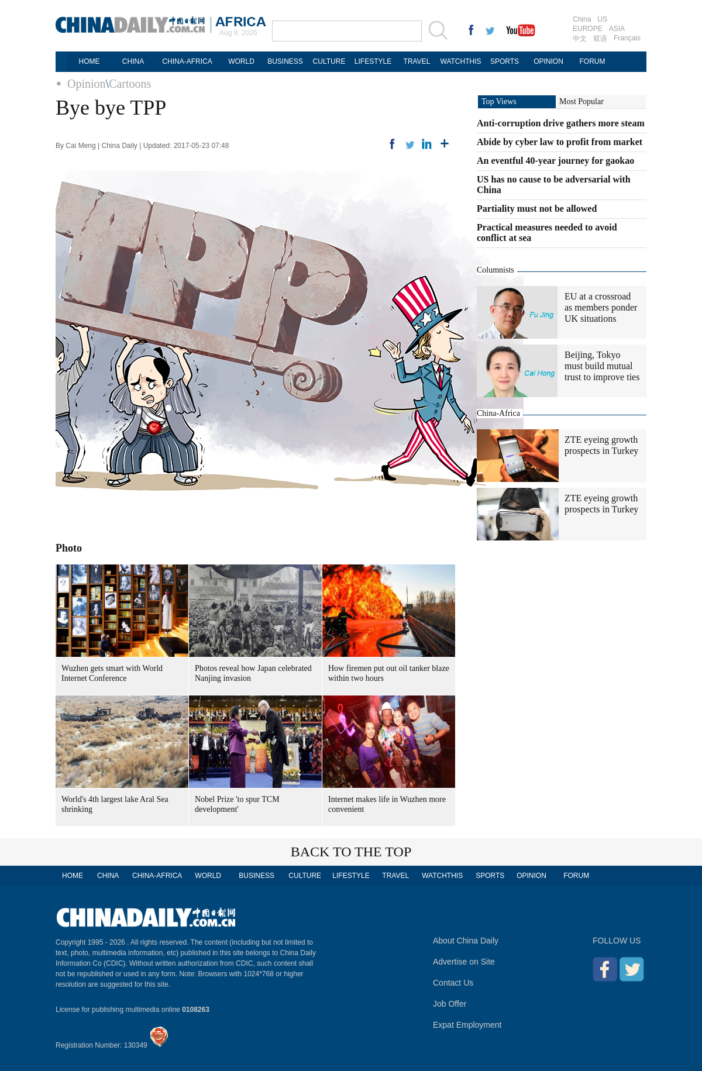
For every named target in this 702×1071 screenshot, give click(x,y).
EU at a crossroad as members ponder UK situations (601, 307)
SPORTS (504, 61)
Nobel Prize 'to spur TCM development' (237, 804)
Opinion (86, 83)
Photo (69, 548)
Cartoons (130, 83)
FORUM (592, 61)
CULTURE (329, 61)
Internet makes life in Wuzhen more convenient (387, 804)
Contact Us (453, 982)
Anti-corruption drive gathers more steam (561, 123)
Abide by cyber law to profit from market (559, 142)
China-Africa (498, 413)
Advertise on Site (464, 961)
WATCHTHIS (461, 61)
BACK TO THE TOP (351, 851)
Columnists (495, 270)
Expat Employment (467, 1024)
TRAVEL (417, 61)
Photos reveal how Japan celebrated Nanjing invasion (253, 673)
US (602, 19)
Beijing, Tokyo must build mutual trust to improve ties (602, 366)
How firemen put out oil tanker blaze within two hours (388, 673)
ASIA (617, 29)
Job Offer (449, 1003)
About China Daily (465, 940)
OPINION (548, 61)
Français (627, 38)
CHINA (133, 61)
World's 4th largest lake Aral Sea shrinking (114, 804)
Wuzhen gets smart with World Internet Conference (112, 673)
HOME (89, 61)
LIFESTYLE (373, 61)
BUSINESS (285, 61)
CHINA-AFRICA (187, 61)
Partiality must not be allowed (537, 208)
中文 (580, 39)
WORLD (241, 61)
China (582, 19)
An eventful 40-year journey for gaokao (555, 161)
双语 (600, 39)
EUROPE (588, 29)
